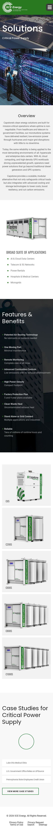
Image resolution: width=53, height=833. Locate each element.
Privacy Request (36, 822)
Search (30, 825)
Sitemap (43, 825)
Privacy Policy (16, 822)
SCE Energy (20, 815)
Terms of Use (16, 825)
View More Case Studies (20, 791)
